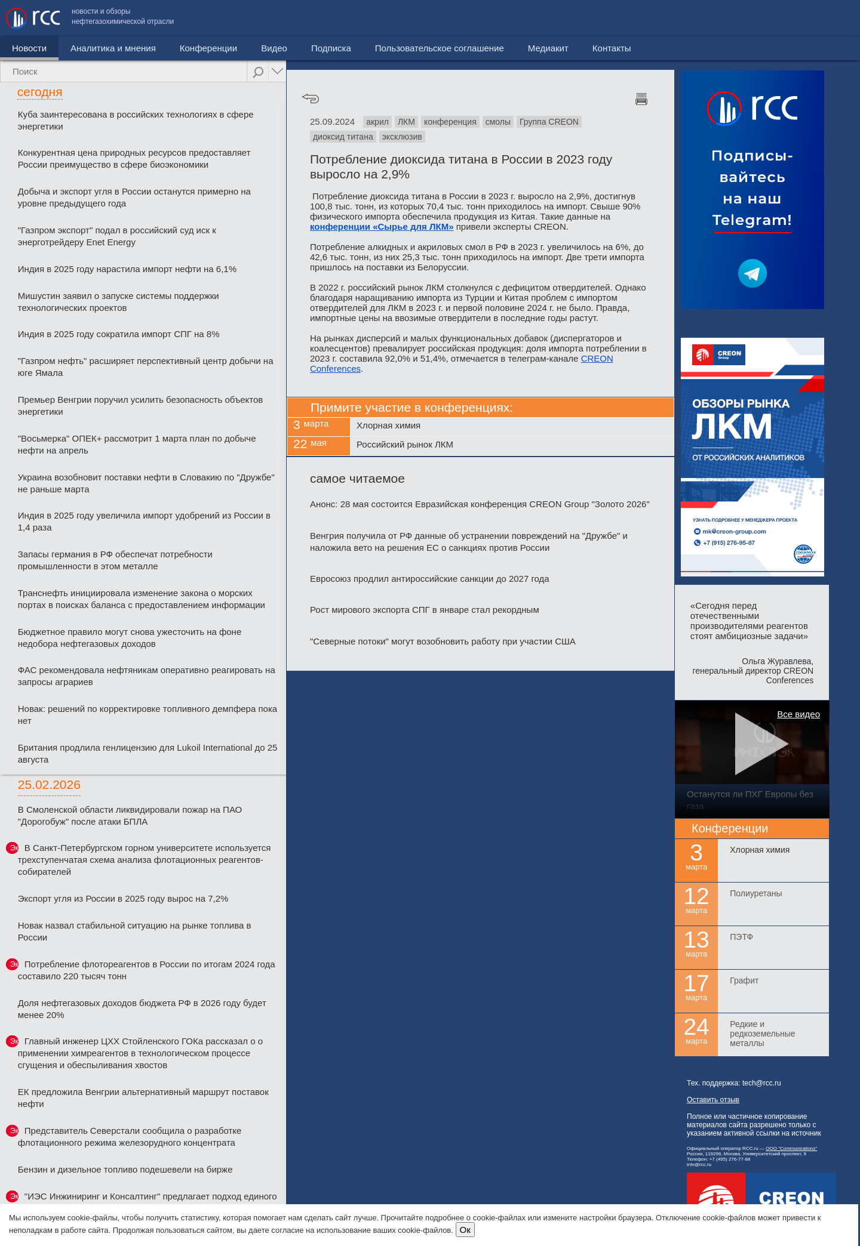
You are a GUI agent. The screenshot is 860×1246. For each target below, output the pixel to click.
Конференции (208, 48)
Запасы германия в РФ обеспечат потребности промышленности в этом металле (115, 560)
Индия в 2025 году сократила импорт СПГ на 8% (119, 334)
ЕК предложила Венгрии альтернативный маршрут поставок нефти (143, 1098)
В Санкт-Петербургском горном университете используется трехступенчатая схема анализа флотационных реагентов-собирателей (144, 860)
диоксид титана (343, 136)
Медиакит (765, 18)
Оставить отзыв (713, 1100)
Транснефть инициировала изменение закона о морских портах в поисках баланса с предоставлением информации (141, 599)
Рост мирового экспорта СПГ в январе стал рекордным (424, 610)
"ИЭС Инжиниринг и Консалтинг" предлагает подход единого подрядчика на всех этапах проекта (147, 1202)
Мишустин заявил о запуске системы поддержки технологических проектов (118, 302)
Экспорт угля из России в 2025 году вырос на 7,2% (123, 898)
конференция (450, 122)
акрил (377, 122)
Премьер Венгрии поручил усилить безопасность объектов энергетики (140, 405)
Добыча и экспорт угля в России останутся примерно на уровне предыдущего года (134, 197)
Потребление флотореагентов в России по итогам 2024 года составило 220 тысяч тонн (146, 970)
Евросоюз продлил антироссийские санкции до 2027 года (429, 578)
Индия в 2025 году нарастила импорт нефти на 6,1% (127, 269)
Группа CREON (549, 122)
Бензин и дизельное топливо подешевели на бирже (125, 1169)
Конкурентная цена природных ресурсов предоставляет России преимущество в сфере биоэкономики (134, 158)
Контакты (828, 18)
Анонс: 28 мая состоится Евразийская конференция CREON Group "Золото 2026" (480, 504)
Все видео (798, 714)
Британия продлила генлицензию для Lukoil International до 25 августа (148, 753)
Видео (274, 48)
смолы (498, 122)
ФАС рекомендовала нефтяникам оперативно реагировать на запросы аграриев (146, 676)
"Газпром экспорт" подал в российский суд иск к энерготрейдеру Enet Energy (117, 236)
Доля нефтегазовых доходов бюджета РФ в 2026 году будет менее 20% (142, 1009)
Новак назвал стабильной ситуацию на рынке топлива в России (134, 931)
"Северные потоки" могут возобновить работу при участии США (443, 641)
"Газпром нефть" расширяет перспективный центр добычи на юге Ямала (146, 367)
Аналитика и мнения (113, 48)
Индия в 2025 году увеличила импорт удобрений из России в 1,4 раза (144, 521)
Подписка (331, 48)
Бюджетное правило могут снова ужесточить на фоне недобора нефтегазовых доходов (130, 638)
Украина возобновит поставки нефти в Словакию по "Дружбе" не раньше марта (146, 483)
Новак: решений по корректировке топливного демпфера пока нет (147, 715)
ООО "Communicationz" (791, 1148)
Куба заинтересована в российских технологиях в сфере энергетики (136, 120)
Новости (29, 48)
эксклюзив (402, 136)
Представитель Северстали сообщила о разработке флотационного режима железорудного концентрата (130, 1136)
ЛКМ (406, 122)
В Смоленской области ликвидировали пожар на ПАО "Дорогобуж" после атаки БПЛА (130, 815)
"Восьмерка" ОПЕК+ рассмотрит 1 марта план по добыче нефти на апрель (137, 444)
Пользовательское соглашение (656, 18)
